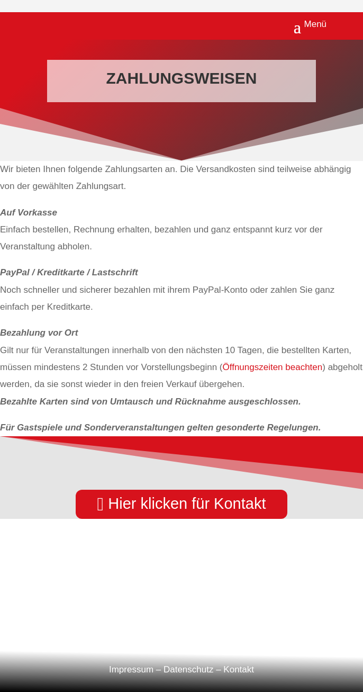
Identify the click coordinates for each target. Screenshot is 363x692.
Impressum (131, 669)
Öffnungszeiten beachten (273, 367)
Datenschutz (189, 669)
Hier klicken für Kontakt (187, 503)
